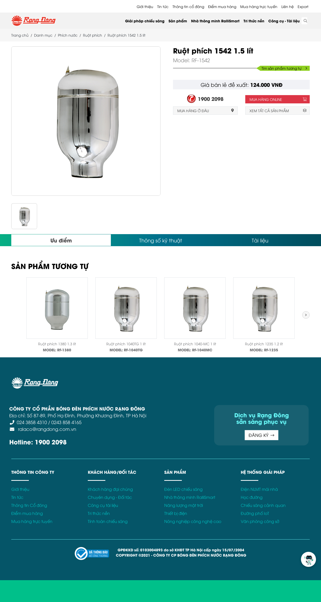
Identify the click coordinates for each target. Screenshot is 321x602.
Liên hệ (287, 6)
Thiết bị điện (175, 513)
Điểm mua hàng (222, 6)
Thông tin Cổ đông (29, 505)
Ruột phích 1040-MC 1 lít (195, 343)
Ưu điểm (61, 240)
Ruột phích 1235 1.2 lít (264, 343)
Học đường (252, 497)
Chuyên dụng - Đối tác (110, 497)
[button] (306, 315)
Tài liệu (260, 240)
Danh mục (43, 35)
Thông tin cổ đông (188, 6)
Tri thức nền (254, 20)
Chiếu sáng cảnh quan (263, 505)
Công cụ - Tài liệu (284, 20)
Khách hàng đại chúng (110, 489)
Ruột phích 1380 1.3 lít (57, 343)
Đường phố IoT (255, 513)
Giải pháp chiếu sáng (145, 20)
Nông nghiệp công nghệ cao (192, 521)
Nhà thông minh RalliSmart (215, 20)
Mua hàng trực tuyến (258, 6)
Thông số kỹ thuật (160, 240)
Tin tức (163, 6)
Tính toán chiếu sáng (108, 521)
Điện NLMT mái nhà (259, 489)
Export (303, 6)
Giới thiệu (145, 6)
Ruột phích (92, 35)
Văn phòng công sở (260, 521)
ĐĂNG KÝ (179, 435)
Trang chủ (20, 35)
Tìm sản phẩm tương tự (284, 68)
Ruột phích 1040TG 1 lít (126, 343)
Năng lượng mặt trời (183, 505)
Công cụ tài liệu (103, 505)
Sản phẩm (178, 20)
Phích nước (67, 35)
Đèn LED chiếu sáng (183, 489)
